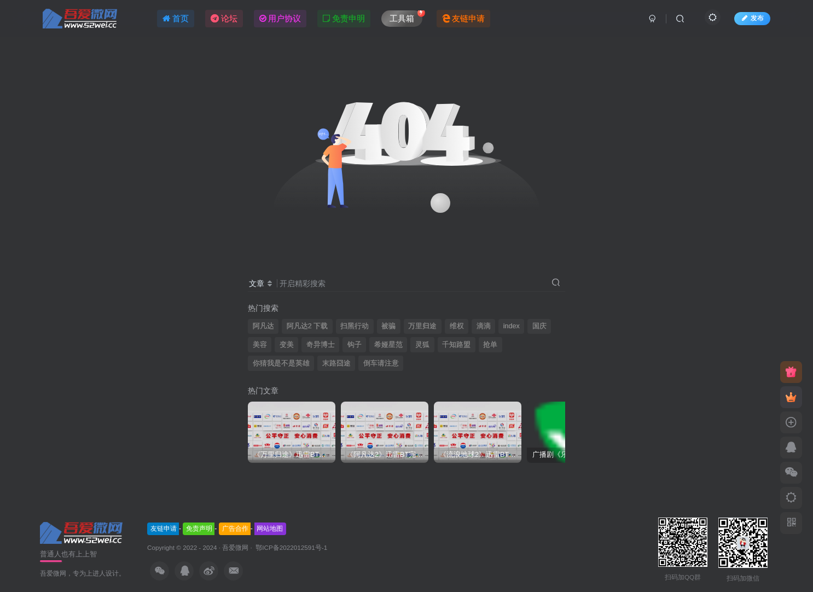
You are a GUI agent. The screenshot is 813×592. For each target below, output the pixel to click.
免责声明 (199, 528)
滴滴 (484, 326)
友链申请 (163, 528)
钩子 (354, 345)
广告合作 (235, 528)
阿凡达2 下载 (307, 326)
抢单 (490, 345)
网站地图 (270, 528)
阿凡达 (263, 326)
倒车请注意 (381, 363)
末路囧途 (336, 363)
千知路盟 (456, 345)
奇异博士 (320, 345)
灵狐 (422, 345)
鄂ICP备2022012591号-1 (290, 547)
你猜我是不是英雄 (281, 363)
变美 (287, 345)
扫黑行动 (354, 326)
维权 (457, 326)
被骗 (388, 326)
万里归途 (422, 326)
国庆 (539, 326)
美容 (260, 345)
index (511, 326)
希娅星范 (388, 345)
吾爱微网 (235, 547)
